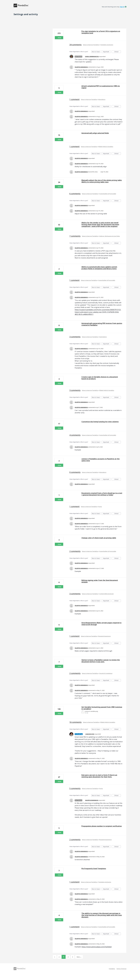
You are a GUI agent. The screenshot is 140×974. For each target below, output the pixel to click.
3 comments (74, 336)
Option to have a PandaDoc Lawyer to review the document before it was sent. (100, 661)
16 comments (75, 722)
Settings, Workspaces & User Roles (109, 236)
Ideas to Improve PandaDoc (91, 45)
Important (107, 52)
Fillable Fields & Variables (105, 146)
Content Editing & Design (106, 594)
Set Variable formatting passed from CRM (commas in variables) (101, 708)
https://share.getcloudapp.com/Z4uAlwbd (96, 947)
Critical (117, 52)
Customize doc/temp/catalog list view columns (100, 422)
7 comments (74, 236)
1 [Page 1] (54, 957)
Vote (59, 38)
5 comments (74, 788)
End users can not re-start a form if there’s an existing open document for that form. (99, 776)
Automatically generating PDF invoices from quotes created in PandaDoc (101, 324)
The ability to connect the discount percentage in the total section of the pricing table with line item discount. (101, 915)
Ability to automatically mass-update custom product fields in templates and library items (99, 268)
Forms (100, 506)
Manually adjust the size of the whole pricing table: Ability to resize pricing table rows (101, 181)
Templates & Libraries (106, 45)
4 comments (74, 435)
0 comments (74, 472)
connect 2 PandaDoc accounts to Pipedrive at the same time (100, 460)
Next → (79, 957)
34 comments (75, 44)
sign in (122, 7)
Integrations (101, 99)
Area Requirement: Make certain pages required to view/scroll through (101, 624)
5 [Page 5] (72, 957)
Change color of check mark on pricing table (98, 538)
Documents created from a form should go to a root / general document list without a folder (101, 494)
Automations (103, 337)
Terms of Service (121, 969)
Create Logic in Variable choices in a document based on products (99, 378)
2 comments (74, 551)
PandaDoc (112, 969)
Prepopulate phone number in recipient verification (101, 826)
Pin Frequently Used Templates (93, 868)
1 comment (74, 99)
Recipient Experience (104, 636)
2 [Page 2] (59, 957)
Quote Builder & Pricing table (107, 194)
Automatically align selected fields (95, 133)
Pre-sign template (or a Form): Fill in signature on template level (100, 32)
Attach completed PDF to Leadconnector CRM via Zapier (100, 87)
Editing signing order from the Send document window (99, 581)
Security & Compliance (105, 673)
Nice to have (96, 52)
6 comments (74, 193)
